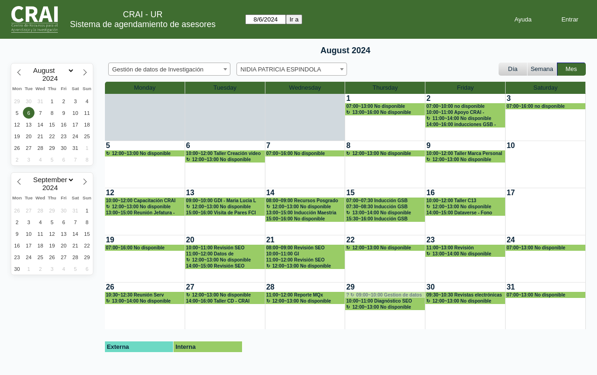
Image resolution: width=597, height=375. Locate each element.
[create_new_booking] (385, 117)
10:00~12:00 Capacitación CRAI (140, 200)
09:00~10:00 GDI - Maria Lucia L (221, 200)
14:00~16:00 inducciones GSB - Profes (461, 124)
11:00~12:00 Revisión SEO (295, 259)
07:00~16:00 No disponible (295, 153)
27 (190, 287)
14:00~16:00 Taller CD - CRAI (218, 301)
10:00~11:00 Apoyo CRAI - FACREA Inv (455, 112)
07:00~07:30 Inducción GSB (376, 200)
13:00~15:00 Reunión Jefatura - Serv (140, 213)
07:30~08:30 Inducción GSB (376, 206)
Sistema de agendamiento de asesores (142, 24)
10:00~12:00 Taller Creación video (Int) (223, 153)
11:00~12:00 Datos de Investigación (210, 254)
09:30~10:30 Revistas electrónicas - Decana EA (464, 295)
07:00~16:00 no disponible (536, 106)
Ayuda (523, 19)
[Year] (52, 78)
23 (430, 240)
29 (350, 287)
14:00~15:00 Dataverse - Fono (459, 212)
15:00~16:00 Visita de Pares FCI (221, 212)
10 (511, 145)
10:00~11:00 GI (282, 253)
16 (430, 193)
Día (512, 68)
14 (270, 193)
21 (270, 240)
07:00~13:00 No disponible (375, 106)
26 (110, 287)
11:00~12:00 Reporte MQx (294, 294)
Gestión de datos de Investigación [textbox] (158, 69)
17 (511, 193)
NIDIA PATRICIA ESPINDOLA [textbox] (281, 69)
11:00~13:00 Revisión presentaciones (449, 248)
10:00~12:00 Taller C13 (451, 200)
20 (190, 240)
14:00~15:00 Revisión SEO (215, 266)
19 (110, 240)
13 (190, 193)
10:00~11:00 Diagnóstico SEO (379, 301)
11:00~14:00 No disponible (461, 118)
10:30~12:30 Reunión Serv (135, 294)
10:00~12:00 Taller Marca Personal (464, 153)
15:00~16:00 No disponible (295, 218)
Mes (571, 68)
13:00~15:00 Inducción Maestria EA (301, 213)
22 (350, 240)
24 (511, 240)
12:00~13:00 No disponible (141, 153)
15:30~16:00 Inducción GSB (376, 218)
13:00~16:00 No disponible (381, 112)
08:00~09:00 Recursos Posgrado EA (302, 201)
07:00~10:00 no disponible (455, 106)
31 (511, 287)
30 (430, 287)
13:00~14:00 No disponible (381, 212)
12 (110, 193)
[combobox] (169, 69)
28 (270, 287)
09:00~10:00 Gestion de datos (389, 294)
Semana (542, 68)
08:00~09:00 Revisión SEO (295, 247)
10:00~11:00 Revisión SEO (215, 247)
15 (350, 193)
